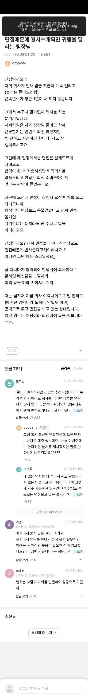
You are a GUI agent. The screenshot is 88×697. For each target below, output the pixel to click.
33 (12, 351)
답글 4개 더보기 (49, 512)
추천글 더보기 (44, 633)
